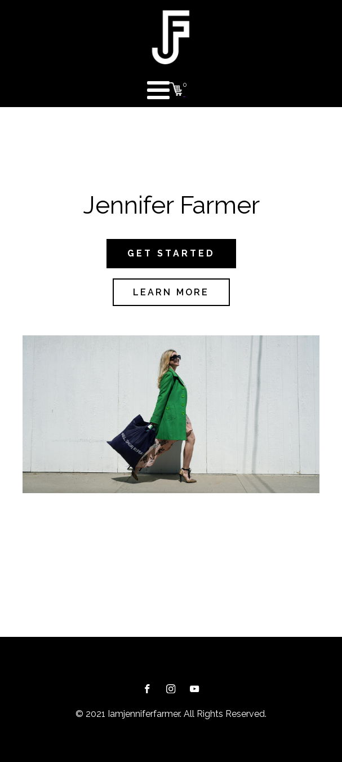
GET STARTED (171, 253)
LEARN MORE (171, 292)
